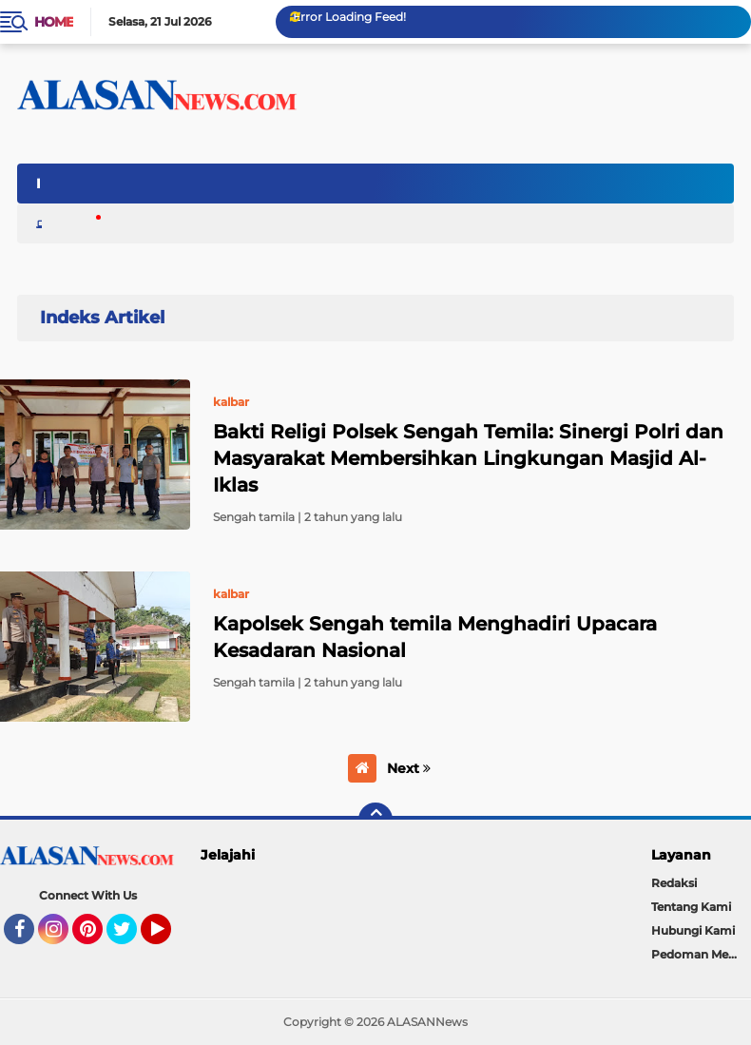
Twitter (130, 937)
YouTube (169, 937)
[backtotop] (375, 820)
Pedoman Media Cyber (701, 954)
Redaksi (674, 883)
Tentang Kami (691, 907)
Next (409, 768)
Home (53, 21)
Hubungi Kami (693, 930)
